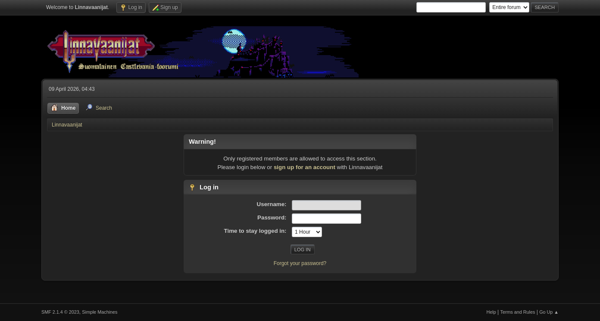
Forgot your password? (300, 263)
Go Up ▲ (549, 312)
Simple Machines (99, 312)
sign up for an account (304, 167)
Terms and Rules (517, 312)
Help (491, 312)
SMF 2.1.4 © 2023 (60, 312)
